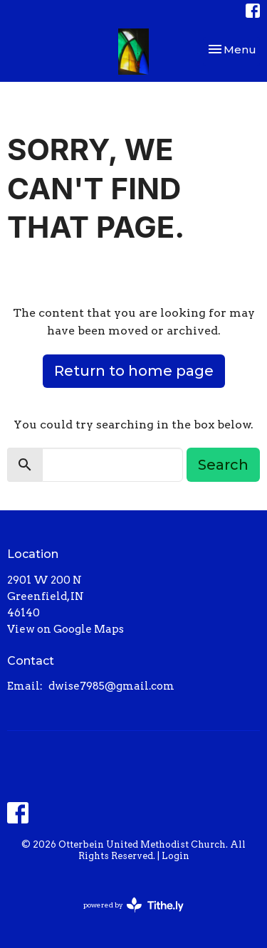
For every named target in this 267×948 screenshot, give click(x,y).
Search (223, 464)
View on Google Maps (65, 629)
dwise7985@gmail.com (111, 686)
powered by (133, 905)
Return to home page (134, 370)
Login (175, 855)
